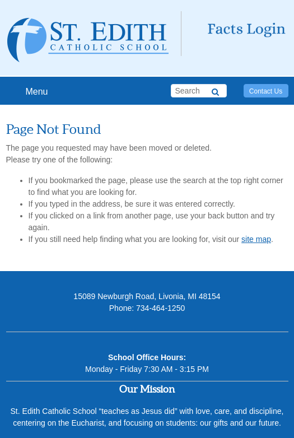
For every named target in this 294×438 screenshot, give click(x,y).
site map (256, 239)
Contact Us (265, 91)
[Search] (215, 90)
